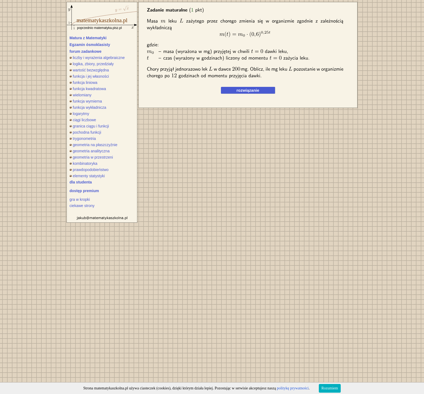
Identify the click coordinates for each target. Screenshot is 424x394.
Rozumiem (330, 388)
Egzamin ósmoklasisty (89, 44)
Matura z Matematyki (88, 38)
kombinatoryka (83, 163)
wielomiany (80, 95)
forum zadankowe (85, 51)
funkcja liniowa (83, 82)
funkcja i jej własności (89, 76)
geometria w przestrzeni (91, 157)
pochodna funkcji (85, 132)
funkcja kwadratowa (87, 89)
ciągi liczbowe (82, 120)
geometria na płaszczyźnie (93, 145)
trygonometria (82, 138)
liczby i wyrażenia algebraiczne (97, 57)
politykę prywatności (293, 388)
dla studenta (80, 182)
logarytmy (79, 113)
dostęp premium (84, 191)
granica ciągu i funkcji (89, 126)
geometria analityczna (89, 151)
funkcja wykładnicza (87, 107)
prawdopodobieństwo (88, 170)
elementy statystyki (87, 176)
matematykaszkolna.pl (102, 20)
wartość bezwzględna (89, 70)
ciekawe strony (82, 205)
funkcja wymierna (85, 101)
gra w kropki (79, 199)
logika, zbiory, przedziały (91, 64)
